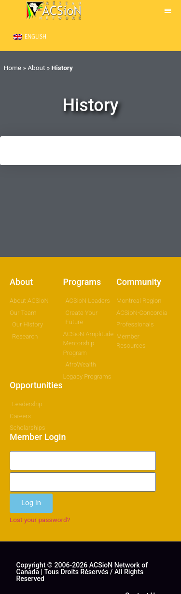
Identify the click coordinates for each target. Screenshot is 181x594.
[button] (167, 10)
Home (13, 67)
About (36, 67)
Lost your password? (40, 519)
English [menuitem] (35, 36)
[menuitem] (30, 36)
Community (138, 282)
